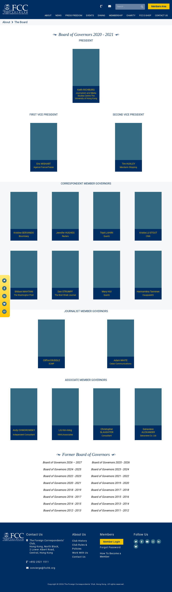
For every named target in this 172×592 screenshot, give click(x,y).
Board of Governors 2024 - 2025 (62, 469)
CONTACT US (161, 15)
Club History (79, 540)
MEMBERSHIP (116, 15)
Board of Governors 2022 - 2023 (62, 476)
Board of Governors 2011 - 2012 (110, 510)
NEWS (58, 15)
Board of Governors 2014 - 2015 (62, 503)
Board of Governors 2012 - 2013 (62, 510)
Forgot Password (110, 547)
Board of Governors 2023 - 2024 (110, 469)
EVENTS (90, 15)
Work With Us (80, 552)
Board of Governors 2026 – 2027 (62, 462)
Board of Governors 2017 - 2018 (110, 490)
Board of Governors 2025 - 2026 (111, 462)
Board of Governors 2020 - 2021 (62, 483)
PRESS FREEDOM (73, 15)
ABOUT (48, 15)
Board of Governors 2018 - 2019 (62, 490)
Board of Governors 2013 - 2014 (110, 503)
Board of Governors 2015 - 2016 (110, 496)
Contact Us (78, 556)
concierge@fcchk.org (42, 568)
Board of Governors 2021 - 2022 (110, 476)
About (6, 22)
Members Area (158, 6)
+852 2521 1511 (39, 561)
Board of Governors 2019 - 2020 (110, 483)
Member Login (111, 541)
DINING (101, 15)
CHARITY (130, 15)
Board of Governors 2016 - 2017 (62, 496)
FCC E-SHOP (145, 15)
